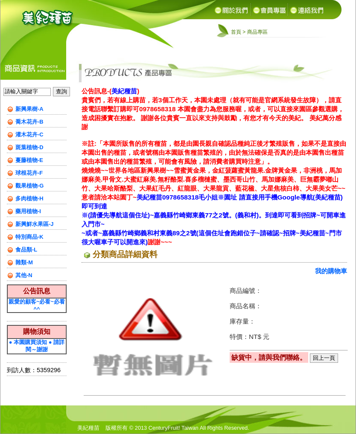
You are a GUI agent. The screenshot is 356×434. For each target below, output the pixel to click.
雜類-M (24, 262)
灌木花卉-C (29, 134)
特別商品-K (29, 237)
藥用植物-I (28, 211)
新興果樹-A (29, 109)
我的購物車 (331, 271)
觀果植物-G (29, 185)
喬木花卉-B (29, 122)
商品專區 (257, 32)
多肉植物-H (29, 198)
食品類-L (26, 249)
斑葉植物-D (29, 147)
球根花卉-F (29, 173)
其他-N (23, 275)
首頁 (236, 32)
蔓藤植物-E (29, 160)
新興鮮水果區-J (34, 224)
